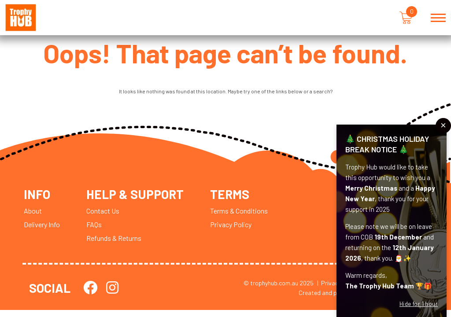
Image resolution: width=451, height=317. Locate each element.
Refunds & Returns (113, 238)
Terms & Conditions (239, 210)
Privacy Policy (230, 224)
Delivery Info (42, 224)
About (33, 210)
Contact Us (102, 210)
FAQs (94, 224)
